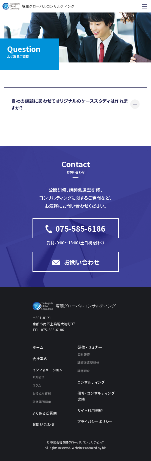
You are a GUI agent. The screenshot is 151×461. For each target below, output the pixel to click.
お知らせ (38, 377)
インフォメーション (47, 369)
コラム (36, 385)
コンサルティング (91, 382)
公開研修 (84, 354)
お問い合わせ (43, 424)
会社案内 (40, 358)
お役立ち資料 (41, 393)
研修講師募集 (42, 402)
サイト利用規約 (90, 410)
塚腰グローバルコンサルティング (48, 6)
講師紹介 (84, 371)
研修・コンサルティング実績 (96, 396)
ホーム (38, 347)
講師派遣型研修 (89, 362)
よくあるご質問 (44, 413)
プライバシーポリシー (95, 421)
